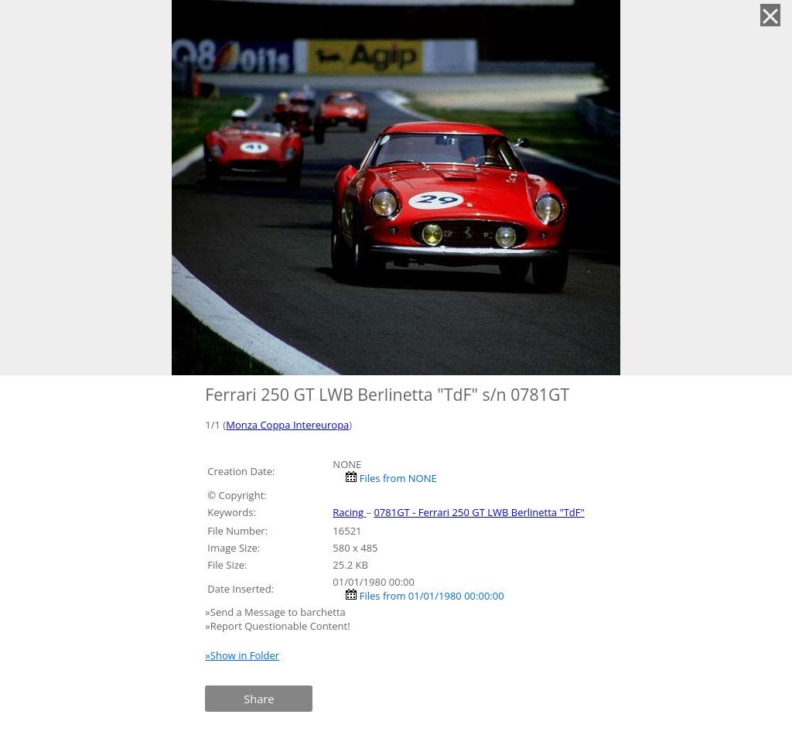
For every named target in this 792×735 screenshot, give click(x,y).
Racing (349, 512)
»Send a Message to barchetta (276, 612)
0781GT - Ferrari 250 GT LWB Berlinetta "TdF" (479, 512)
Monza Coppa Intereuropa (287, 425)
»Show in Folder (242, 655)
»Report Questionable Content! (277, 626)
